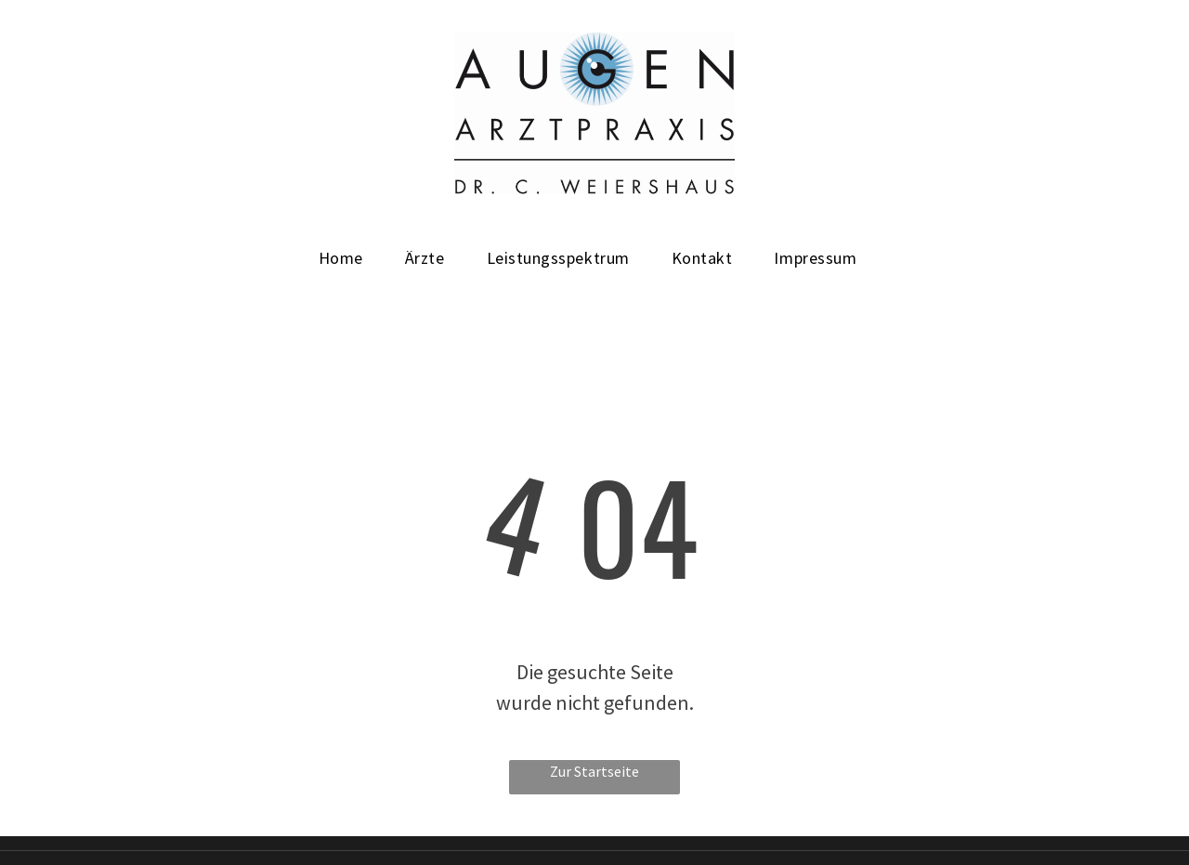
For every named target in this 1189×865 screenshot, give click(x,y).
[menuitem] (348, 258)
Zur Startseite (594, 771)
